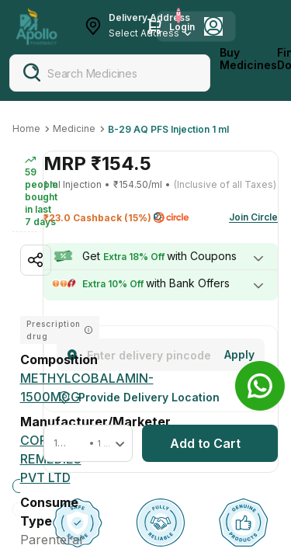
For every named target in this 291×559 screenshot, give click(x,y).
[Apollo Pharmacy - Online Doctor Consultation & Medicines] (36, 26)
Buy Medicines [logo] (248, 59)
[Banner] (260, 386)
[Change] (239, 355)
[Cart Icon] (154, 26)
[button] (88, 443)
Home (26, 128)
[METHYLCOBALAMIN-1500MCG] (87, 387)
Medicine (74, 128)
